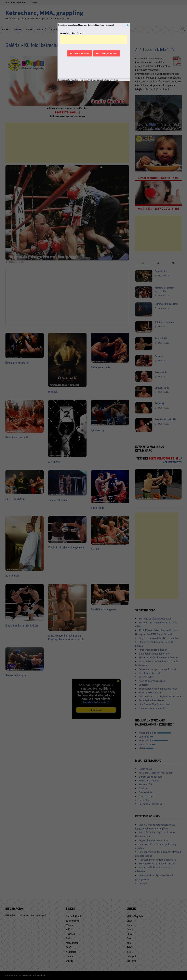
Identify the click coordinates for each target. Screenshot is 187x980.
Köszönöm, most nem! (106, 53)
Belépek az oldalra (79, 53)
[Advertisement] (93, 39)
